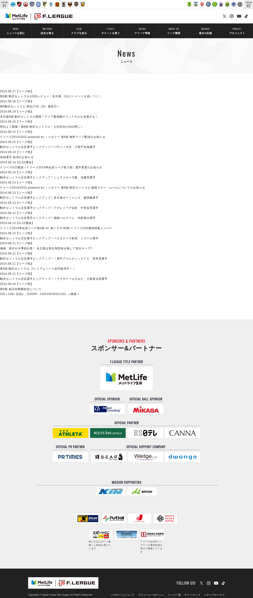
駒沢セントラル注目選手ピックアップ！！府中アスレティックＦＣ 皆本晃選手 (54, 253)
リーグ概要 (174, 31)
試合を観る (47, 31)
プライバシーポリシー (151, 585)
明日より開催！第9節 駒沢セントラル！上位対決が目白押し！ (41, 122)
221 (58, 289)
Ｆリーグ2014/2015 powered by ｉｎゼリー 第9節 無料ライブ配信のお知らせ (52, 132)
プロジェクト (237, 31)
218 (42, 289)
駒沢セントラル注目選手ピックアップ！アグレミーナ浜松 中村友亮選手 (49, 203)
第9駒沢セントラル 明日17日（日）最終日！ (30, 101)
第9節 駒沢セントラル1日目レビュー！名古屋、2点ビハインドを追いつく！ (51, 91)
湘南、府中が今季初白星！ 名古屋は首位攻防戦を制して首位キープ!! (46, 243)
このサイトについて (122, 585)
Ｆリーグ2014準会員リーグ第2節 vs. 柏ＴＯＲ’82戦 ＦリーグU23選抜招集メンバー (56, 223)
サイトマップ (192, 585)
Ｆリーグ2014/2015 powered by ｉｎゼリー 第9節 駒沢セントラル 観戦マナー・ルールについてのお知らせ (72, 182)
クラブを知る (79, 31)
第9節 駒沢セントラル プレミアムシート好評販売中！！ (37, 264)
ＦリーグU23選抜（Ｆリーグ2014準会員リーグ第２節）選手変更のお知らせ (51, 162)
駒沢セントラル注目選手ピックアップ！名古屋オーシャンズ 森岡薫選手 (49, 193)
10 (28, 289)
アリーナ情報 (142, 31)
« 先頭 (17, 289)
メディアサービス (214, 585)
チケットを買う (110, 31)
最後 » (75, 289)
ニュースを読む (15, 31)
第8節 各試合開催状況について (20, 284)
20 (32, 289)
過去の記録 (205, 31)
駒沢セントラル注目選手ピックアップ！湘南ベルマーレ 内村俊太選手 (48, 213)
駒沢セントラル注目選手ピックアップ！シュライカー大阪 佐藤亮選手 (48, 172)
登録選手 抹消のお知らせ (17, 152)
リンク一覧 (174, 585)
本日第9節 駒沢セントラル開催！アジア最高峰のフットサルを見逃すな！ (49, 111)
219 (47, 289)
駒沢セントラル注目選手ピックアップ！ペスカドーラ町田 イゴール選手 (49, 233)
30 (35, 289)
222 (63, 289)
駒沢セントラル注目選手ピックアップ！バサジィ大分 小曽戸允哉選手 (48, 142)
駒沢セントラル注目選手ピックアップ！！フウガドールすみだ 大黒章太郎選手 (54, 274)
